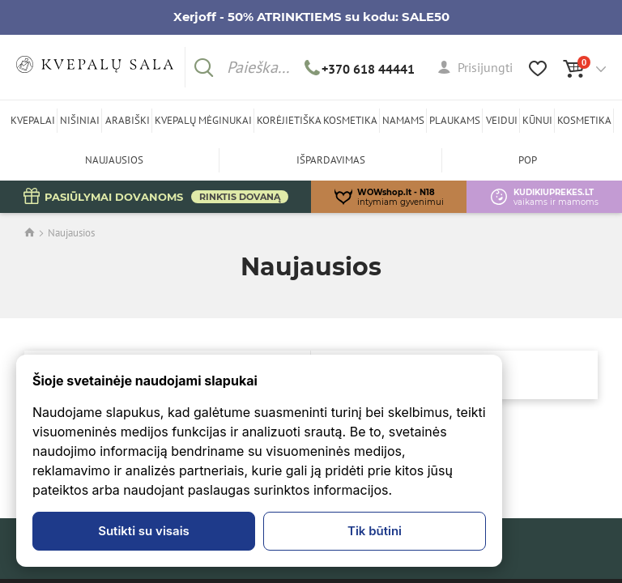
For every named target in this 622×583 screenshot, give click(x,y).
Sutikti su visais (144, 530)
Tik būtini (374, 530)
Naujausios (71, 233)
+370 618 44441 (360, 69)
